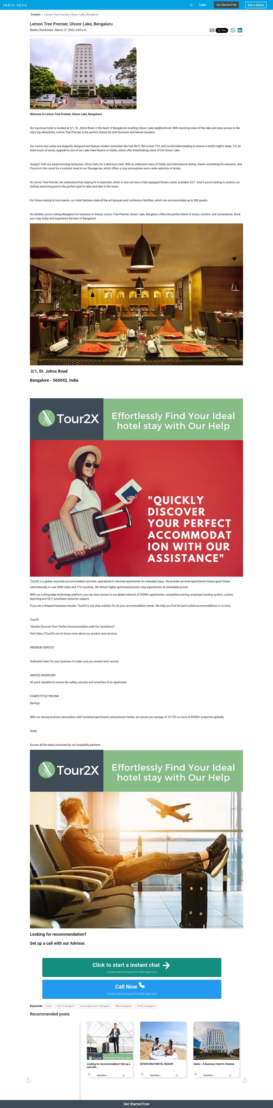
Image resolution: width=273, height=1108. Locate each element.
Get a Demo (256, 5)
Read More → (103, 1075)
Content (35, 14)
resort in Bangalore (65, 1006)
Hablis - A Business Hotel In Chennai (213, 1064)
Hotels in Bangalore (146, 1006)
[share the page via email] (212, 30)
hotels (48, 1006)
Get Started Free (226, 4)
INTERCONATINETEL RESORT (156, 1064)
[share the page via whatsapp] (233, 30)
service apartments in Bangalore (95, 1006)
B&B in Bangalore (123, 1006)
